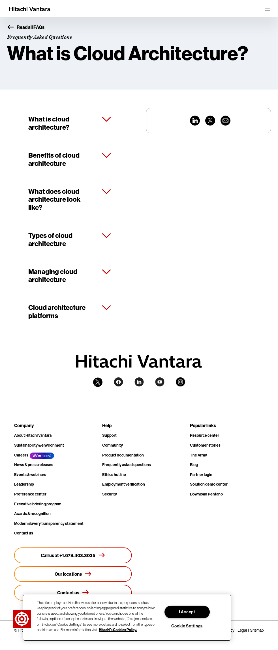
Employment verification (123, 484)
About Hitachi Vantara (33, 435)
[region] (127, 617)
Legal (242, 630)
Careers (21, 455)
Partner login (201, 474)
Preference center (30, 494)
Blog (194, 464)
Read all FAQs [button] (25, 27)
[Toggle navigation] (267, 9)
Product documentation (123, 455)
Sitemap (257, 630)
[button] (22, 619)
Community (112, 445)
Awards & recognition (32, 513)
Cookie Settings (187, 626)
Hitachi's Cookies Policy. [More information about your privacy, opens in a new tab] (118, 629)
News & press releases (33, 464)
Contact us (23, 533)
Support (109, 435)
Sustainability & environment (39, 445)
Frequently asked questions (126, 464)
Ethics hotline (114, 474)
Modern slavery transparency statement (49, 523)
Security (109, 494)
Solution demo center (209, 484)
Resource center (204, 435)
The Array (198, 455)
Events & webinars (30, 474)
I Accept (187, 612)
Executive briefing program (37, 504)
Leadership (24, 484)
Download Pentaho (206, 494)
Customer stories (205, 445)
